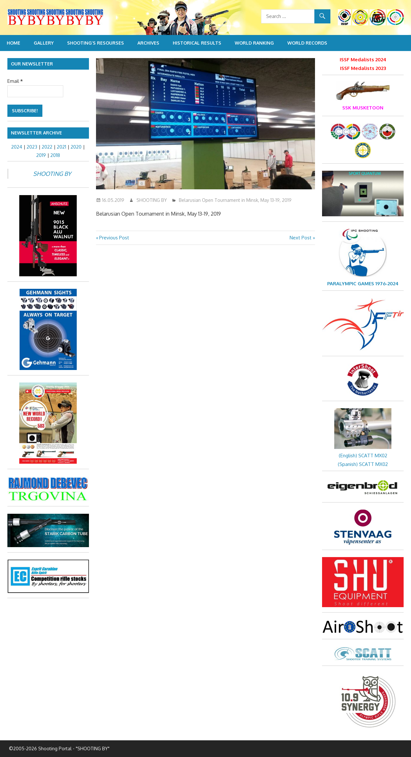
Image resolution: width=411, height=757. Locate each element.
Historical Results (197, 43)
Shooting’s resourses (95, 43)
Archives (148, 43)
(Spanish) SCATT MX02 (363, 464)
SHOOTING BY (151, 200)
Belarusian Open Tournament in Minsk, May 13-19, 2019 (235, 200)
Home (13, 43)
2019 (41, 155)
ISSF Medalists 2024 (363, 59)
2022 (47, 147)
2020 (76, 147)
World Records (307, 43)
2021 (61, 147)
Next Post (300, 238)
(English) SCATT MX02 (363, 455)
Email (15, 81)
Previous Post (114, 238)
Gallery (44, 43)
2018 (55, 155)
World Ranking (254, 43)
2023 (32, 147)
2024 (16, 147)
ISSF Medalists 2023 (363, 68)
